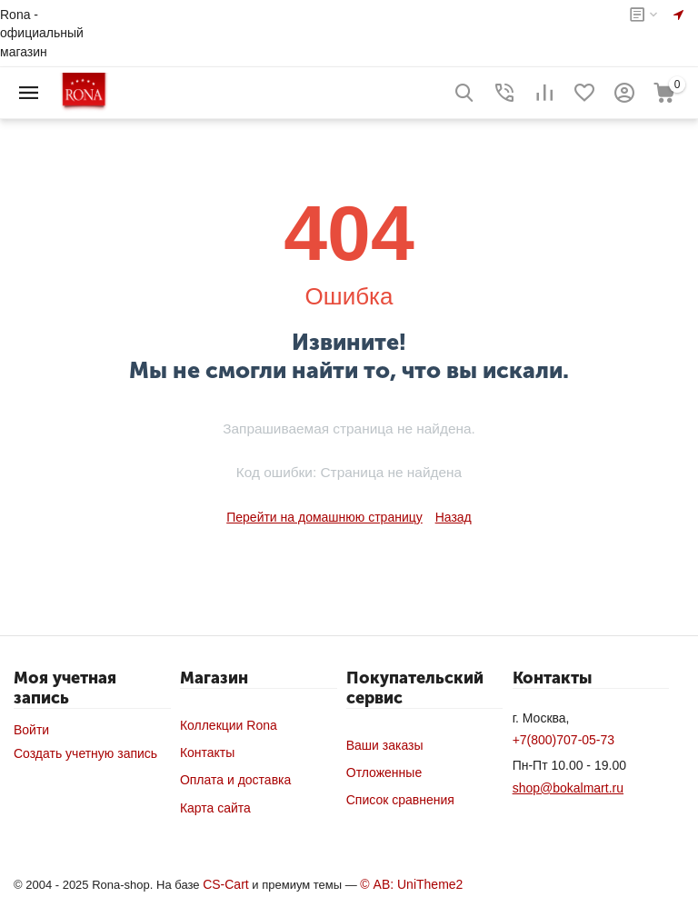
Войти (31, 730)
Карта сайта (215, 808)
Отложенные (384, 772)
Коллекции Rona (228, 725)
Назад (453, 517)
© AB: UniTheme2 (411, 884)
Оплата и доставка (235, 779)
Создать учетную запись (85, 753)
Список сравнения (400, 799)
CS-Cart (226, 884)
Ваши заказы (385, 745)
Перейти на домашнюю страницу (324, 517)
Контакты (207, 752)
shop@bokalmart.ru (568, 788)
